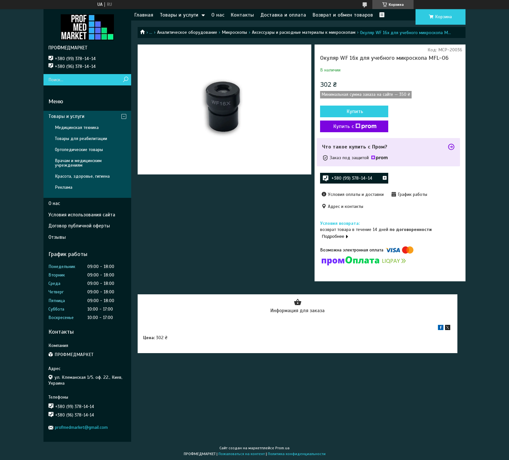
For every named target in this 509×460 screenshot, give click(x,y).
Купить (355, 111)
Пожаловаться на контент (241, 454)
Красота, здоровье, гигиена (82, 176)
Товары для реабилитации (81, 138)
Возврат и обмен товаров (343, 15)
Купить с (355, 126)
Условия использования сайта (81, 215)
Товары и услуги (179, 15)
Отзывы (57, 237)
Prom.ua (282, 448)
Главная (143, 15)
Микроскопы (234, 32)
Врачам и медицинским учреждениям (78, 163)
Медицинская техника (77, 127)
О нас (217, 15)
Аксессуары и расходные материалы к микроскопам (303, 32)
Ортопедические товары (79, 149)
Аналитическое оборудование (187, 32)
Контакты (242, 15)
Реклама (63, 187)
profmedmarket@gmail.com (81, 427)
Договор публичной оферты (79, 226)
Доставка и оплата (283, 15)
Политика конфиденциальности (297, 454)
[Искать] (125, 79)
